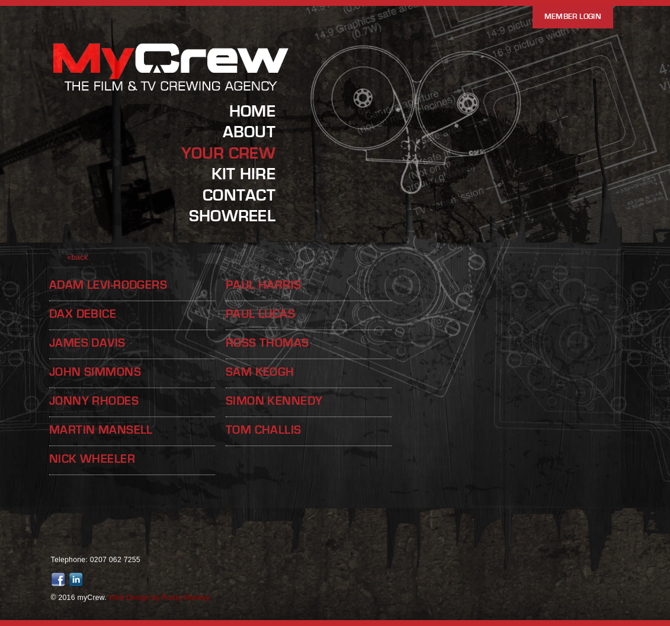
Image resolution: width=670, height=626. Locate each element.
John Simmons (95, 372)
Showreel (232, 216)
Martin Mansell (101, 430)
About (249, 132)
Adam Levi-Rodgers (108, 285)
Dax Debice (82, 314)
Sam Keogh (260, 372)
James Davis (87, 343)
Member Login (572, 16)
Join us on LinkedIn (77, 580)
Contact (239, 195)
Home (252, 111)
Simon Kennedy (274, 401)
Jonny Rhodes (94, 401)
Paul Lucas (260, 314)
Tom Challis (264, 430)
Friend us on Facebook (60, 580)
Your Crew (228, 153)
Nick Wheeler (92, 459)
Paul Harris (264, 285)
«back (77, 257)
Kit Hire (243, 174)
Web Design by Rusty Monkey (159, 597)
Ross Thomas (267, 343)
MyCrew (171, 90)
